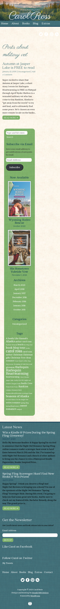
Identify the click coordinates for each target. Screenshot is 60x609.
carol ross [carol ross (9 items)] (14, 351)
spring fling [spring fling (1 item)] (25, 403)
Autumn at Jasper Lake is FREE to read (18, 65)
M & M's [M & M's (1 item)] (21, 380)
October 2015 (19, 309)
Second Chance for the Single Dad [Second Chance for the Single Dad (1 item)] (17, 399)
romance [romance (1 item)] (9, 390)
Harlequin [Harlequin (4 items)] (22, 367)
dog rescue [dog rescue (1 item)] (9, 364)
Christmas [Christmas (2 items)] (17, 355)
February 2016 (19, 301)
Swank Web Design (40, 593)
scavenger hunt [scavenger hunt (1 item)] (27, 393)
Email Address (9, 530)
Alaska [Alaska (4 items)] (10, 341)
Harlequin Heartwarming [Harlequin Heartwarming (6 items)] (17, 371)
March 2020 (19, 285)
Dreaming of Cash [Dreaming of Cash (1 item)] (20, 364)
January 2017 (19, 293)
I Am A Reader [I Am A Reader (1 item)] (24, 377)
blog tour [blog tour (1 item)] (29, 345)
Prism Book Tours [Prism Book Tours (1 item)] (12, 387)
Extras (38, 572)
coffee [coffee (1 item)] (25, 361)
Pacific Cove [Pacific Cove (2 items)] (26, 383)
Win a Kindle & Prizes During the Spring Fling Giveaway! (28, 434)
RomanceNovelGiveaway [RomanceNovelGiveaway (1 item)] (14, 393)
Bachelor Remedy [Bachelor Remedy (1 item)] (11, 345)
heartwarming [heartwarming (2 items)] (12, 377)
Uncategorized (24, 71)
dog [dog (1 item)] (29, 361)
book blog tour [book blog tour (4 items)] (15, 347)
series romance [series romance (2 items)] (13, 403)
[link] (49, 34)
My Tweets (7, 563)
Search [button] (10, 136)
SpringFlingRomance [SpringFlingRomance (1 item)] (13, 406)
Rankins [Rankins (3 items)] (23, 386)
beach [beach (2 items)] (20, 344)
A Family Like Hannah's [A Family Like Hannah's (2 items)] (17, 338)
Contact (48, 572)
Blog (30, 572)
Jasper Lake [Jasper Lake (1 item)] (10, 380)
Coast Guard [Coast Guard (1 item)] (19, 361)
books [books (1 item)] (28, 348)
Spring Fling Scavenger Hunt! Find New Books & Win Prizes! (28, 475)
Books (22, 572)
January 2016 (19, 305)
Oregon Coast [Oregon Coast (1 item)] (15, 383)
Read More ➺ (11, 117)
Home (5, 572)
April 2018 (19, 289)
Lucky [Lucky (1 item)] (16, 380)
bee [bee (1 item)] (25, 345)
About (14, 572)
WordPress (35, 596)
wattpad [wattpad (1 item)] (19, 409)
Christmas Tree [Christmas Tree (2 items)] (18, 358)
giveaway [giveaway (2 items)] (10, 367)
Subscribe (14, 167)
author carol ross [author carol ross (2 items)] (23, 341)
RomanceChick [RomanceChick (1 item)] (17, 390)
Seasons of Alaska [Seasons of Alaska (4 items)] (17, 396)
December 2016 (19, 297)
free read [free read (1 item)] (29, 364)
